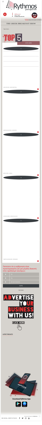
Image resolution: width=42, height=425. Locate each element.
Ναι (11, 274)
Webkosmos (35, 416)
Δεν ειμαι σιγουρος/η (15, 281)
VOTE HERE (28, 43)
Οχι (11, 278)
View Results (21, 290)
